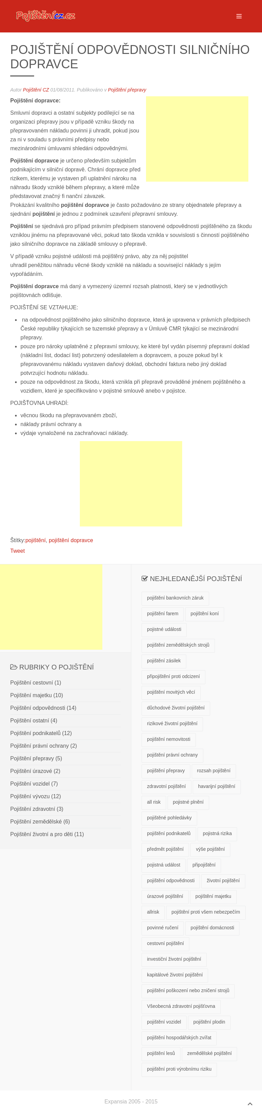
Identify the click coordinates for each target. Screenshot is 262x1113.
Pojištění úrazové (31, 771)
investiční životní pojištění (174, 959)
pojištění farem (162, 613)
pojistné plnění (188, 802)
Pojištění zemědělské (36, 822)
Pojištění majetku (31, 695)
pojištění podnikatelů (169, 833)
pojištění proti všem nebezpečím (206, 912)
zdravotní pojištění (166, 786)
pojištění (35, 540)
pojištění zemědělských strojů (178, 645)
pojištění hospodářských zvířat (179, 1037)
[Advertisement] (197, 139)
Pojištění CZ (36, 90)
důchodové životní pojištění (176, 707)
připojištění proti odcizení (173, 676)
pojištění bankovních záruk (175, 598)
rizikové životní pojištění (172, 723)
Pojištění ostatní (29, 720)
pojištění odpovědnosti (170, 880)
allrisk (153, 912)
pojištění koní (205, 613)
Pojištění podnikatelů (35, 733)
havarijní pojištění (216, 786)
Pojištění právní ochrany (39, 746)
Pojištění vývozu (30, 796)
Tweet (17, 551)
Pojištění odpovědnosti (37, 708)
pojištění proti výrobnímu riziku (179, 1069)
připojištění (204, 865)
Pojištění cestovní (31, 683)
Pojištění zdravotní (32, 809)
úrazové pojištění (165, 896)
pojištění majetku (213, 896)
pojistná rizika (217, 833)
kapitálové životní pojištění (175, 974)
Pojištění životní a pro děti (41, 834)
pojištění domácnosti (212, 927)
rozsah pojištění (214, 770)
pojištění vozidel (164, 1022)
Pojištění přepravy (127, 90)
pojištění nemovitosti (168, 739)
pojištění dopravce (71, 540)
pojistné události (164, 629)
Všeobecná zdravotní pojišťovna (181, 1006)
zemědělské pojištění (209, 1053)
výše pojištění (210, 849)
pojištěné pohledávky (169, 817)
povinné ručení (162, 927)
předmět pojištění (165, 849)
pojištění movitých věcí (171, 692)
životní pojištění (223, 880)
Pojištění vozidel (30, 784)
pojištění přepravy (166, 770)
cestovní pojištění (165, 943)
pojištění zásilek (164, 660)
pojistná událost (163, 865)
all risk (154, 802)
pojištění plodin (209, 1022)
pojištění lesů (161, 1053)
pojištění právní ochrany (172, 755)
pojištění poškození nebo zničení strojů (188, 990)
